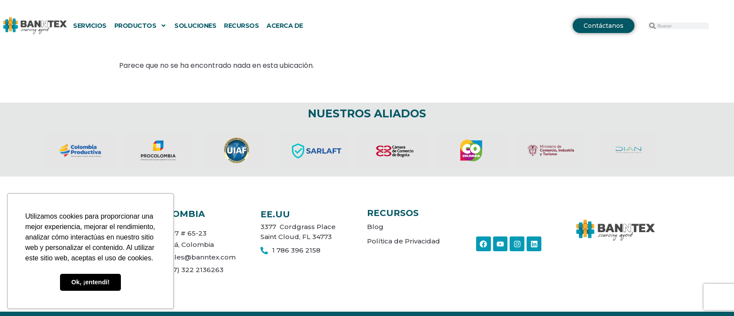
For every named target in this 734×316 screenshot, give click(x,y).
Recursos (241, 26)
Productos (140, 25)
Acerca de (285, 26)
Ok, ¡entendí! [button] (90, 282)
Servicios (90, 26)
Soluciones (195, 26)
